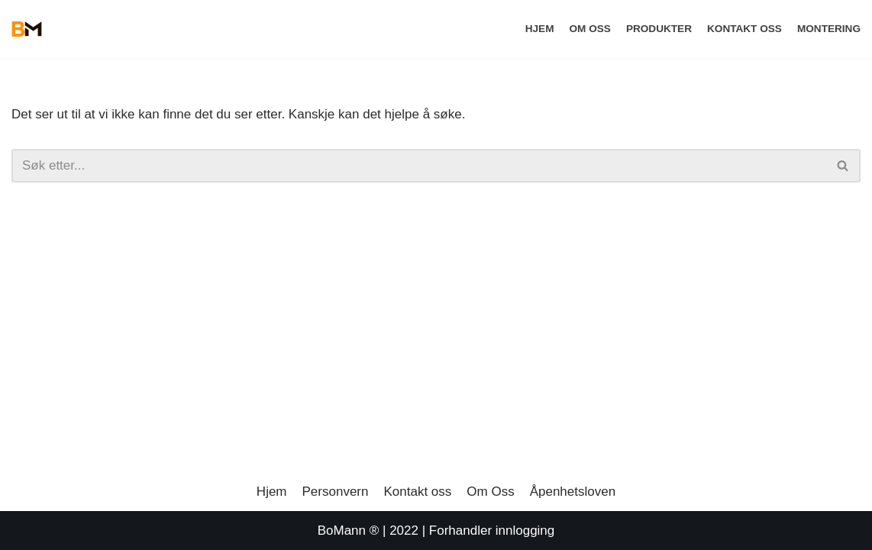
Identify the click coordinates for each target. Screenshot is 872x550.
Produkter (659, 28)
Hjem (539, 28)
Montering (829, 28)
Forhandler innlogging (491, 530)
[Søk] (843, 166)
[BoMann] (26, 29)
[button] (842, 165)
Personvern (335, 491)
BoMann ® (348, 530)
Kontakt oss (744, 28)
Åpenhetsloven (572, 491)
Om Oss (589, 28)
